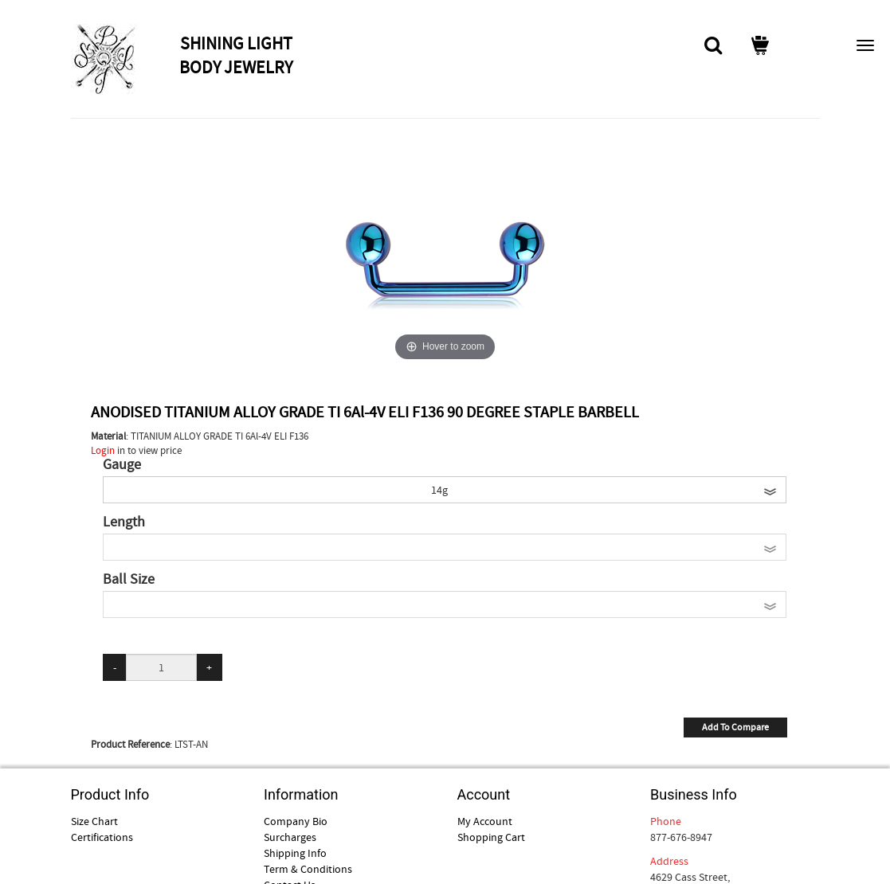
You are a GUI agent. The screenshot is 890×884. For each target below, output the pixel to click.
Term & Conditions (308, 869)
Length (124, 522)
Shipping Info (295, 853)
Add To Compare (735, 727)
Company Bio (295, 821)
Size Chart (94, 821)
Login (103, 450)
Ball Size (129, 580)
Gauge (122, 465)
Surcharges (290, 837)
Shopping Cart (491, 837)
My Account (484, 821)
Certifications (102, 837)
